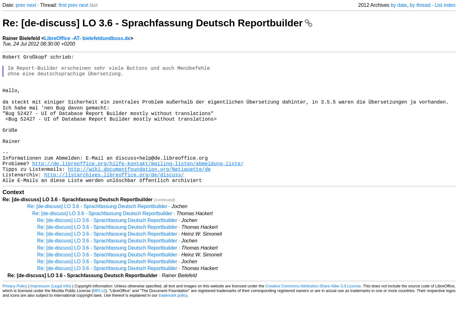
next (31, 5)
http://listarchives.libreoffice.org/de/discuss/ (114, 201)
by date (399, 5)
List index (445, 5)
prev (20, 5)
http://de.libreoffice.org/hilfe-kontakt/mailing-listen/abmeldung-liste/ (138, 187)
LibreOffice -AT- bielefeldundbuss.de (87, 38)
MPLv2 (99, 318)
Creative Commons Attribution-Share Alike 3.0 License (313, 314)
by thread (420, 5)
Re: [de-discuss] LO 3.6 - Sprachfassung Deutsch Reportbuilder (157, 23)
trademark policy (173, 323)
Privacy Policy (14, 314)
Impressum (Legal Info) (50, 314)
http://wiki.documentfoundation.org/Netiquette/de (139, 194)
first (63, 5)
